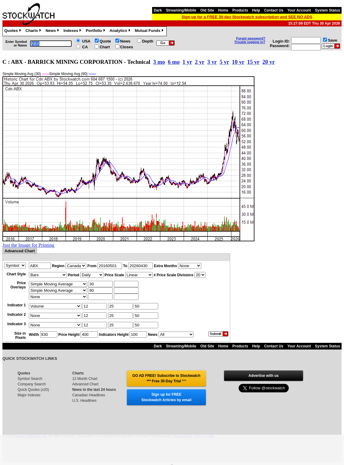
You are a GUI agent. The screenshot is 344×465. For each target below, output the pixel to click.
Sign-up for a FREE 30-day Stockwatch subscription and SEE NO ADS (247, 17)
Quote (105, 41)
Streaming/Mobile (181, 10)
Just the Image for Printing (28, 245)
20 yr (268, 62)
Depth (147, 41)
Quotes (13, 31)
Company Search (32, 384)
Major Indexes (29, 395)
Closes (126, 47)
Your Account (299, 10)
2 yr (199, 62)
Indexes (73, 31)
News (53, 31)
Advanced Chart (85, 384)
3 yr (211, 62)
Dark (158, 10)
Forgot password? (250, 38)
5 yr (224, 62)
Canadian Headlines (88, 395)
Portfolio (96, 31)
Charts (34, 31)
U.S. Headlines (84, 400)
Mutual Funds (150, 31)
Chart (105, 47)
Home (223, 10)
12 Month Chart (84, 379)
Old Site (207, 10)
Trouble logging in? (249, 42)
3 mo (159, 62)
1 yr (187, 62)
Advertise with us (263, 376)
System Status (327, 10)
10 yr (238, 62)
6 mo (174, 62)
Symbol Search (30, 379)
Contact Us (273, 10)
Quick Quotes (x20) (33, 389)
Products (240, 10)
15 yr (253, 62)
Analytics (121, 31)
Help (256, 10)
